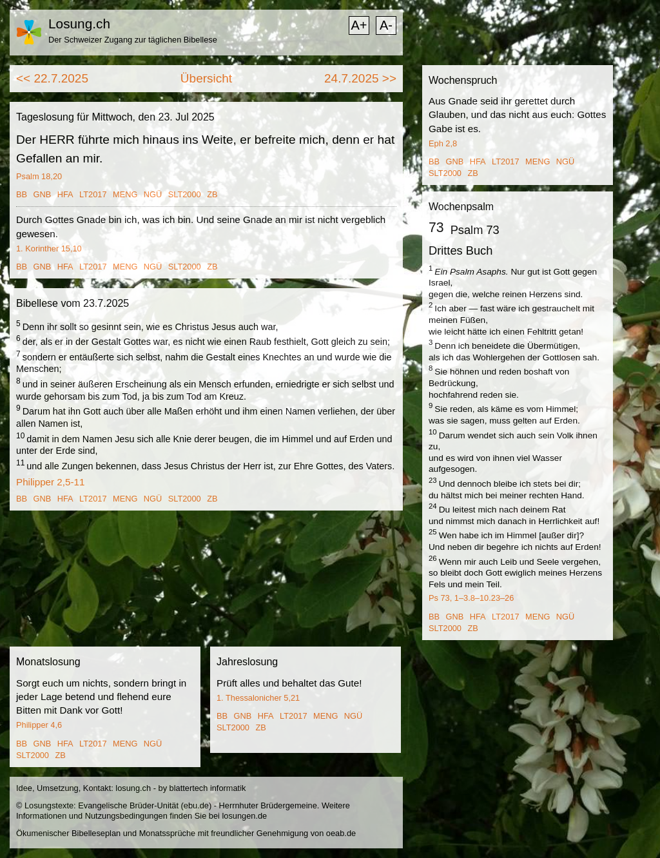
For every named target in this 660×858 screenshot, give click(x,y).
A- (386, 25)
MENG (125, 194)
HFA (65, 194)
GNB (43, 194)
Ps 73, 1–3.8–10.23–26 (471, 598)
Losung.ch (79, 23)
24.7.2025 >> (360, 78)
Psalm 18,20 (39, 176)
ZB (212, 194)
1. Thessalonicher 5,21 (258, 698)
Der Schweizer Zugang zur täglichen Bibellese (132, 39)
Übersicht (206, 78)
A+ (359, 25)
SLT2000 (184, 194)
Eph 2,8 (443, 143)
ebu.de (196, 805)
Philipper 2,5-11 (50, 481)
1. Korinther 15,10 (49, 248)
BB (21, 194)
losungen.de (244, 816)
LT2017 (92, 194)
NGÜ (153, 194)
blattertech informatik (208, 788)
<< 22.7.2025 (52, 78)
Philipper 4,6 (39, 725)
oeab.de (341, 833)
